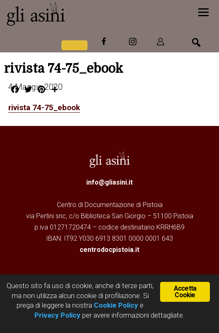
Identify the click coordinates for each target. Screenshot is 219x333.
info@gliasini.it (109, 182)
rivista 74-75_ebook (46, 107)
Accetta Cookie (185, 291)
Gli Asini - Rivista (68, 13)
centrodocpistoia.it (109, 249)
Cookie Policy (115, 305)
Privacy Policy (57, 315)
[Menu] (203, 11)
